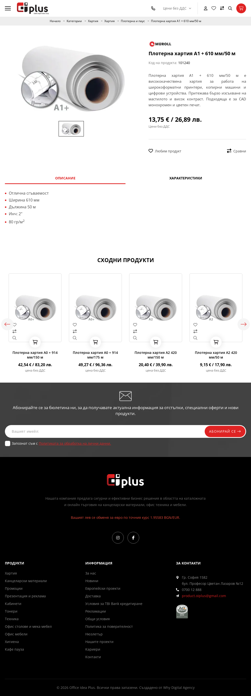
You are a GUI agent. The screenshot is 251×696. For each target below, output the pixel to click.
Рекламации (95, 611)
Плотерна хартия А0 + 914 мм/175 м (95, 355)
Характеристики (185, 178)
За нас (90, 573)
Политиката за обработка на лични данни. (75, 443)
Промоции (14, 588)
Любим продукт (165, 151)
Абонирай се (224, 431)
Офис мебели (16, 634)
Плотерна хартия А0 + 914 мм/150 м (35, 355)
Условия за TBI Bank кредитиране (113, 603)
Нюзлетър (94, 634)
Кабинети (13, 603)
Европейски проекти (102, 588)
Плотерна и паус (133, 21)
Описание (65, 178)
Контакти (93, 657)
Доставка (93, 596)
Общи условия (97, 618)
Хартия (93, 21)
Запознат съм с (61, 443)
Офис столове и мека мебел (28, 626)
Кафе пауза (14, 649)
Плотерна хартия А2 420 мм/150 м (156, 355)
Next (244, 324)
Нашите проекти (99, 641)
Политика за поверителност (109, 626)
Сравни (236, 151)
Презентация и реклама (25, 596)
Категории (74, 21)
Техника (12, 618)
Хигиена (12, 641)
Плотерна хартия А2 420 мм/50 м (216, 355)
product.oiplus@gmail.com (204, 595)
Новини (91, 580)
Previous (7, 324)
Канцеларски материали (26, 580)
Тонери (11, 611)
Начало (55, 21)
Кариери (92, 649)
